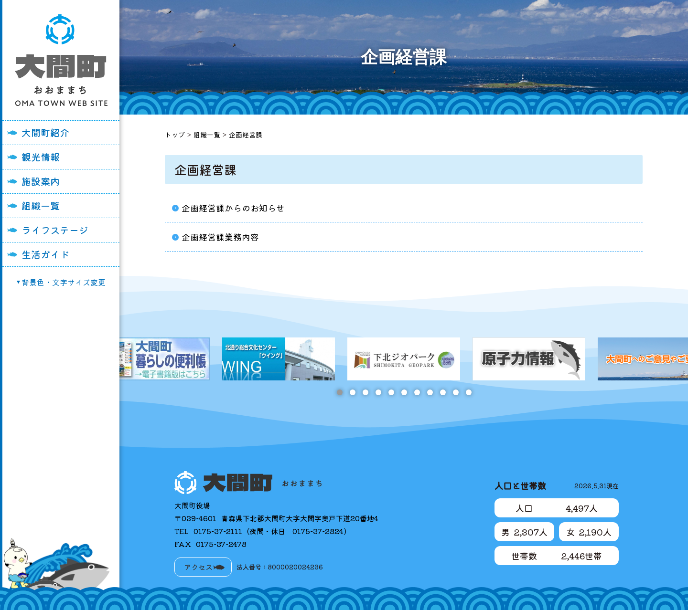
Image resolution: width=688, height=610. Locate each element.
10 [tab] (455, 392)
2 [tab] (352, 392)
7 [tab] (416, 392)
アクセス (198, 567)
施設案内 (41, 181)
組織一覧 (41, 205)
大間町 (61, 60)
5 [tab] (391, 392)
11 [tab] (468, 392)
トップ (175, 134)
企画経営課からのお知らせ (233, 207)
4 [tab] (378, 392)
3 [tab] (365, 392)
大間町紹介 (45, 132)
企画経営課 (245, 134)
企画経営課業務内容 (220, 237)
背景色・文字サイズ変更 (64, 282)
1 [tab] (339, 392)
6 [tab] (404, 392)
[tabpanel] (403, 358)
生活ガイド (45, 254)
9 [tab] (442, 392)
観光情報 (41, 157)
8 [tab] (429, 392)
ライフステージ (55, 230)
